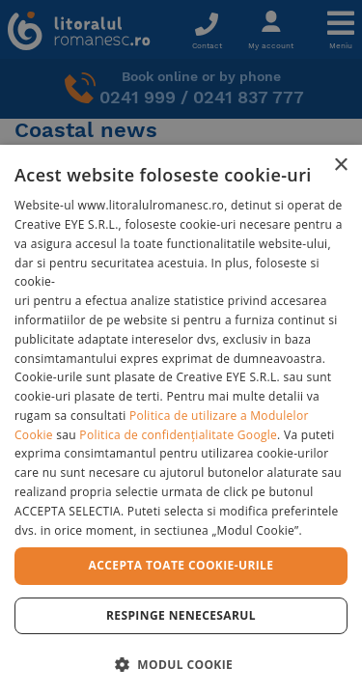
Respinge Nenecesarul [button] (181, 615)
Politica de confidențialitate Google (178, 435)
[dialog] (181, 420)
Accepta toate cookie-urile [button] (181, 565)
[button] (181, 663)
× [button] (340, 165)
